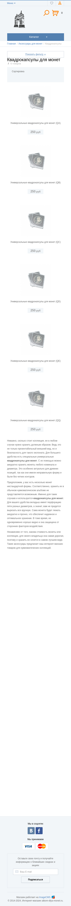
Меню (10, 3)
